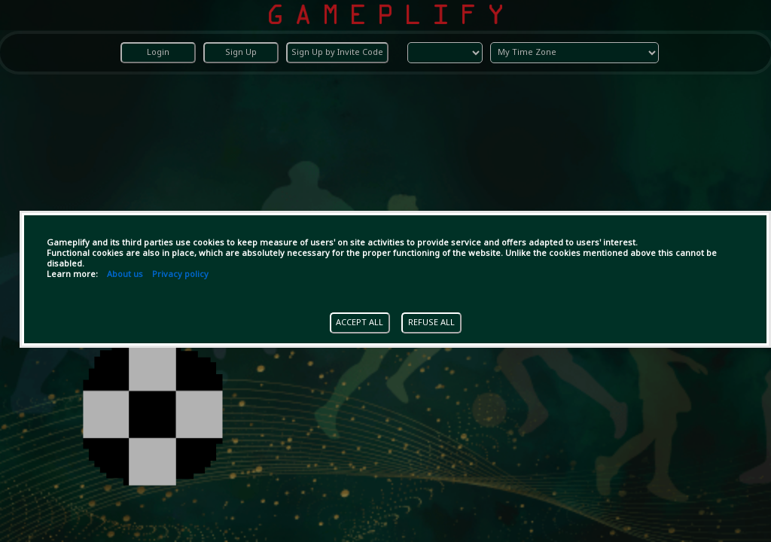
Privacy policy (180, 274)
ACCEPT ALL (359, 323)
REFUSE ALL (431, 323)
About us (125, 274)
